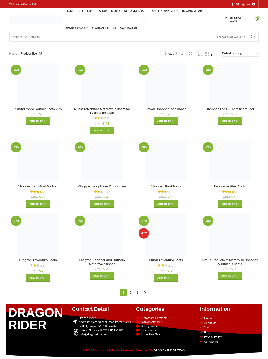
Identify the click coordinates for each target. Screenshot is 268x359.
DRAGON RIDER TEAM (169, 350)
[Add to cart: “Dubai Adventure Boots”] (166, 278)
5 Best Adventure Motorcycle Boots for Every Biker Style (102, 111)
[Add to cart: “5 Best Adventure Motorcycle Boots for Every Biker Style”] (102, 130)
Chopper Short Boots (166, 186)
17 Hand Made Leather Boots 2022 (38, 109)
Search (253, 37)
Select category (229, 36)
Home (13, 53)
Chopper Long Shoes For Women (102, 186)
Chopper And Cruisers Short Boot (230, 109)
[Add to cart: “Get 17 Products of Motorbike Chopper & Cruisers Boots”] (230, 276)
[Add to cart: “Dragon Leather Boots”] (230, 204)
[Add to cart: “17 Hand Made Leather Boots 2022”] (38, 121)
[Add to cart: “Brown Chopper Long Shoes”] (166, 121)
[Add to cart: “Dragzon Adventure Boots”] (38, 278)
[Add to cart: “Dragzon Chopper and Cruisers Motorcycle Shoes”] (102, 276)
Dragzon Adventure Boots (38, 260)
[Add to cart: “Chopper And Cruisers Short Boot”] (230, 121)
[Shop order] (240, 54)
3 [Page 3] (137, 292)
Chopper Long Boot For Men (38, 186)
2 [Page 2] (130, 292)
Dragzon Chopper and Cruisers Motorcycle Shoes (102, 262)
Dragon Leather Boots (230, 186)
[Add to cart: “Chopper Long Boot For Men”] (38, 204)
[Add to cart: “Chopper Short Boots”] (166, 204)
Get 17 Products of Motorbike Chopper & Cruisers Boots (230, 262)
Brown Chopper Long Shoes (166, 109)
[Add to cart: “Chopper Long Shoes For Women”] (102, 204)
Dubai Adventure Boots (166, 260)
